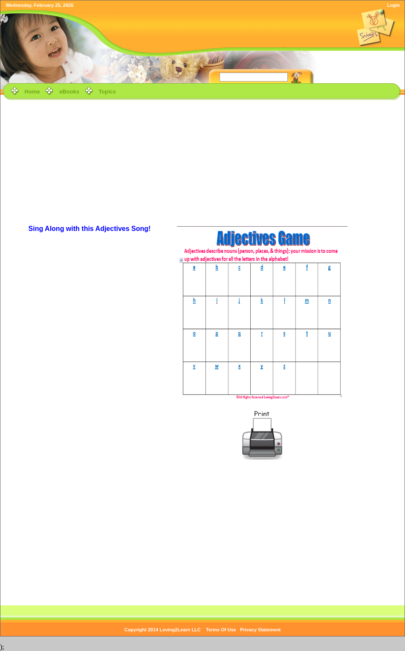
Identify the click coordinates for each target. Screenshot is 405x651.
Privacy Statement (260, 629)
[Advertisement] (202, 162)
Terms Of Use (221, 629)
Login (393, 5)
